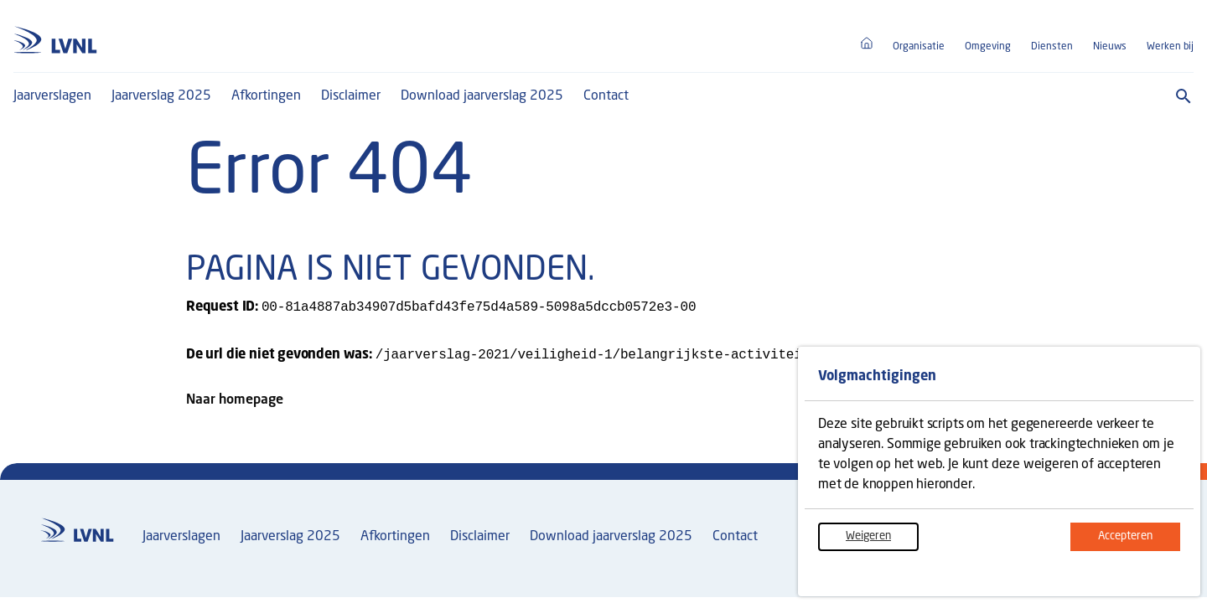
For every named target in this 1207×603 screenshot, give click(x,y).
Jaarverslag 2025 (161, 96)
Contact (606, 96)
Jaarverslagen (52, 96)
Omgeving (988, 47)
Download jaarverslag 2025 (482, 96)
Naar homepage (234, 403)
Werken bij (1170, 47)
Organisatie (919, 47)
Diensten (1052, 47)
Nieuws (1110, 47)
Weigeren (882, 542)
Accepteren (1139, 542)
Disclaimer (351, 96)
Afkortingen (266, 96)
